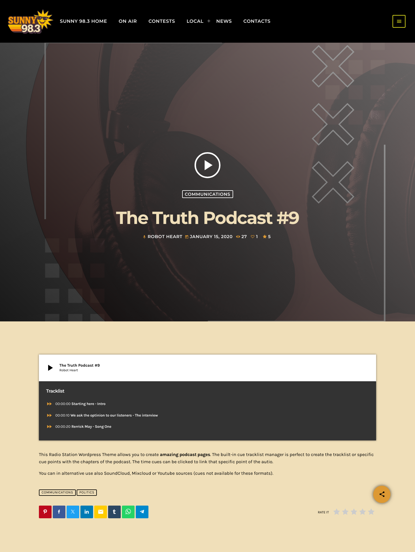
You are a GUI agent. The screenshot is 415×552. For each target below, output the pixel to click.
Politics (86, 493)
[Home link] (30, 21)
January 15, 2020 (209, 237)
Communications (207, 194)
